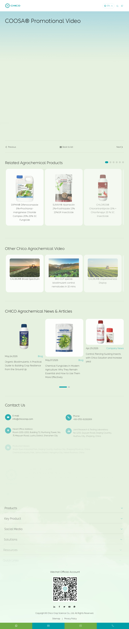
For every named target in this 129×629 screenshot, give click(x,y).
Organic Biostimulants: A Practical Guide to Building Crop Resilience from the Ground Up (21, 365)
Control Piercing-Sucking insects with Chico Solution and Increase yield (102, 358)
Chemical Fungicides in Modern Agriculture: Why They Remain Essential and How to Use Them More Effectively (60, 371)
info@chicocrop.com (23, 421)
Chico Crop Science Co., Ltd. (60, 613)
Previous (10, 147)
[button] (106, 162)
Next (120, 147)
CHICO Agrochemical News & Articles (38, 311)
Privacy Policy (70, 618)
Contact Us (15, 407)
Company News (113, 348)
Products (9, 508)
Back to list (66, 147)
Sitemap (56, 618)
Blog (38, 356)
